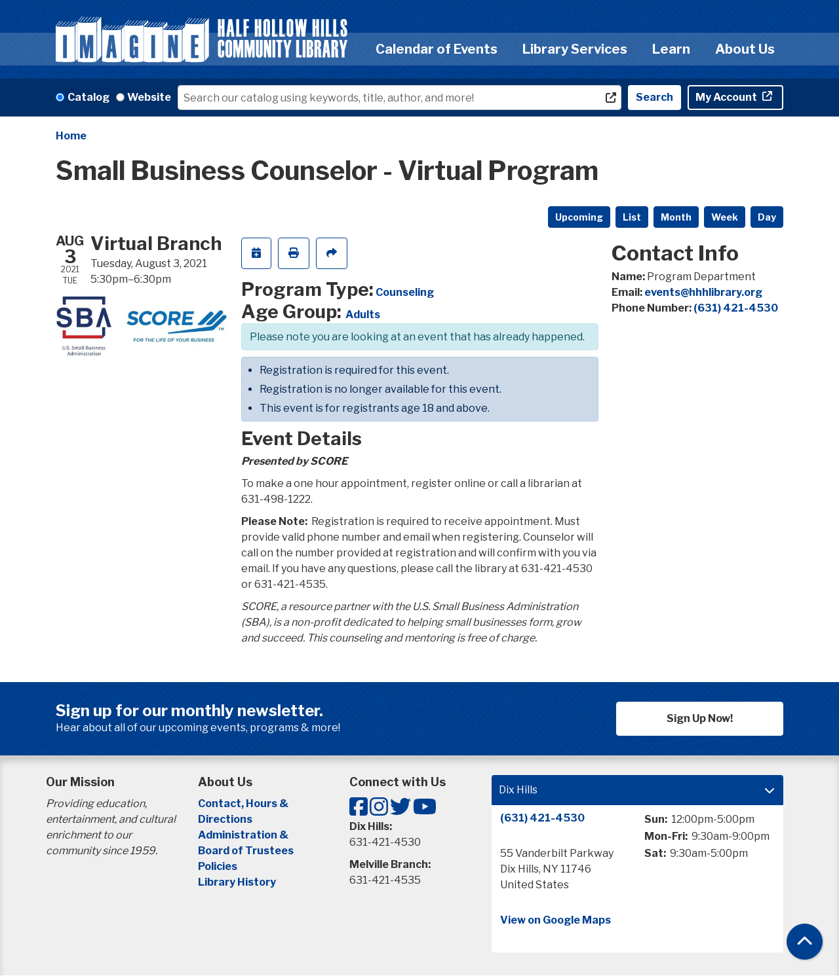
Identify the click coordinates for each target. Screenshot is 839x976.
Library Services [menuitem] (574, 49)
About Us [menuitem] (745, 49)
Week (724, 217)
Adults (362, 314)
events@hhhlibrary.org (703, 292)
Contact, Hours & (244, 803)
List (632, 217)
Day (767, 217)
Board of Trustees (246, 850)
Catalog (88, 97)
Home (71, 136)
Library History (237, 882)
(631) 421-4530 (735, 308)
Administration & (244, 835)
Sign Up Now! (700, 718)
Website (149, 97)
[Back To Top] (805, 942)
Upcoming (579, 217)
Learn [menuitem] (671, 49)
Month (676, 217)
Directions (225, 819)
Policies (217, 866)
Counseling (405, 292)
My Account (727, 97)
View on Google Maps (555, 920)
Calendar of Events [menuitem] (437, 49)
